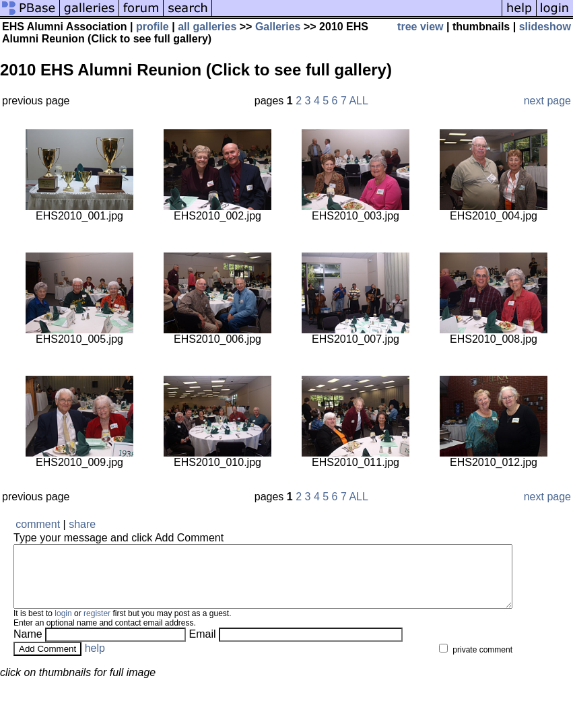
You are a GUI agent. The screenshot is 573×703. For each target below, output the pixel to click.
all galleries (207, 26)
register (96, 625)
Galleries (278, 26)
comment (37, 524)
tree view (420, 26)
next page (547, 100)
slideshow (545, 26)
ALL (358, 100)
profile (152, 26)
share (82, 524)
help (95, 660)
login (63, 625)
